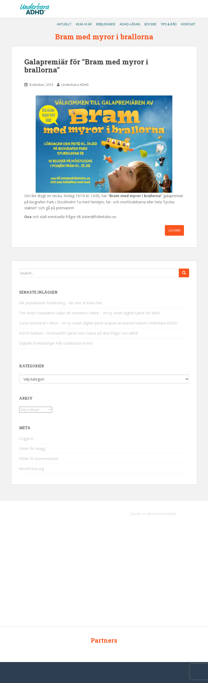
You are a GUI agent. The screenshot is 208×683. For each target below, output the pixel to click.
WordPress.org (31, 468)
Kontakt (187, 24)
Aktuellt (63, 24)
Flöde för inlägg (32, 448)
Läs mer (174, 230)
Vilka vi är (83, 24)
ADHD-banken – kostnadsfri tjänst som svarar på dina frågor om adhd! (78, 333)
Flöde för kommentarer (38, 458)
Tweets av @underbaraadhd (152, 513)
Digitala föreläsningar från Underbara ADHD (56, 343)
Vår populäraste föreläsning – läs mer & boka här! (60, 302)
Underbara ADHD (75, 84)
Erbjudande (105, 24)
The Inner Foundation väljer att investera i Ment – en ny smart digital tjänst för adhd (89, 312)
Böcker (150, 24)
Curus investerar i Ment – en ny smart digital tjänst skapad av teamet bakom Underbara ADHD (98, 323)
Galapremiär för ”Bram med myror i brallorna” (86, 66)
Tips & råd (168, 24)
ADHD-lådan (129, 24)
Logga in (26, 438)
